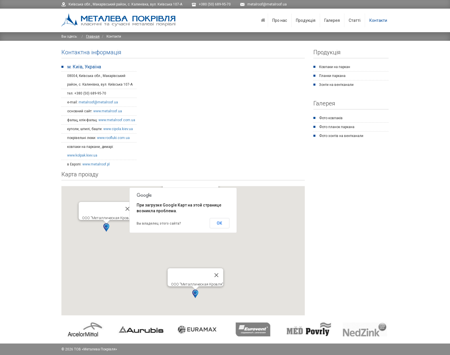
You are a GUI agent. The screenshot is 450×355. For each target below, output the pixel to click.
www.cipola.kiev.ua (118, 129)
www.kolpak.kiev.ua (82, 155)
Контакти (378, 20)
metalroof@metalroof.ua (98, 102)
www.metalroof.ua (107, 111)
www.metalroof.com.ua (116, 120)
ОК (219, 223)
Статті (354, 20)
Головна (263, 20)
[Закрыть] (127, 209)
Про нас (279, 20)
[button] (106, 227)
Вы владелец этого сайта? (159, 223)
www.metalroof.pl (96, 164)
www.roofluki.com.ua (113, 138)
